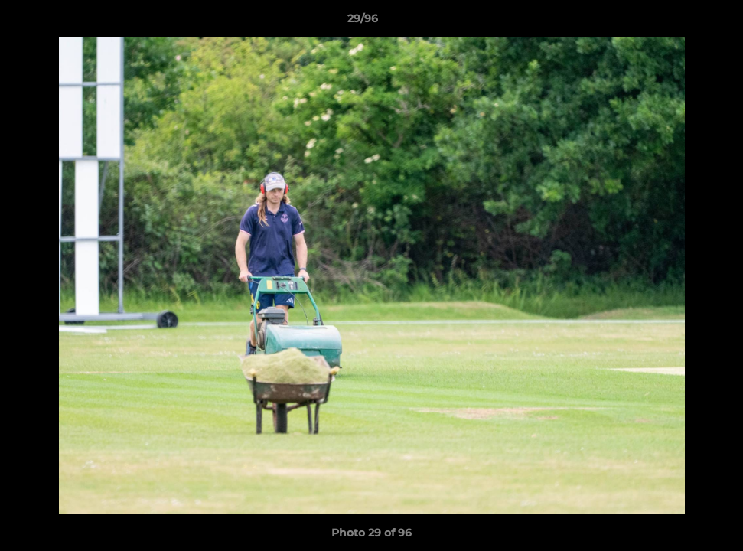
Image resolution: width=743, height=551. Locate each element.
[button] (679, 22)
